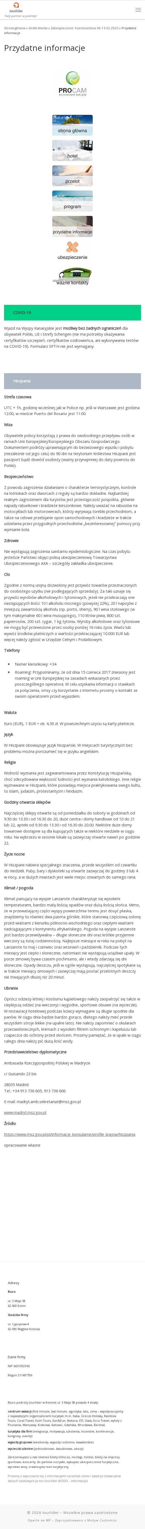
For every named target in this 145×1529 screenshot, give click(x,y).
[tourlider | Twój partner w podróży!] (16, 7)
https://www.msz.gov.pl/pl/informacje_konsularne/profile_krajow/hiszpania (69, 1134)
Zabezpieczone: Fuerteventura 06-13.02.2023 (84, 28)
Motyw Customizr (102, 1442)
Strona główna (14, 28)
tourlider (51, 1434)
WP (48, 1442)
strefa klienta (38, 28)
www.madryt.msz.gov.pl (25, 1112)
